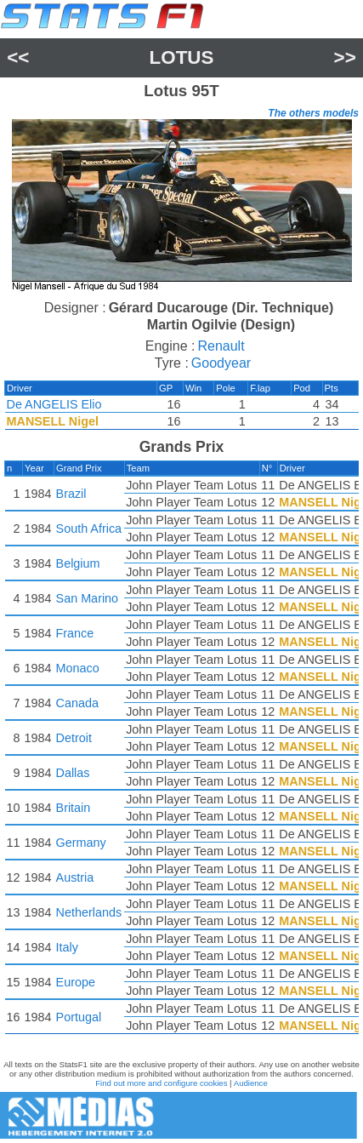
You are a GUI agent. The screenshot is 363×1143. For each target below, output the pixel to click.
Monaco (77, 668)
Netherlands (89, 912)
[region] (181, 207)
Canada (77, 703)
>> (345, 57)
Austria (75, 877)
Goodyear (221, 363)
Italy (67, 947)
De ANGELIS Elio (54, 404)
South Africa (89, 528)
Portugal (79, 1017)
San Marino (87, 598)
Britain (73, 807)
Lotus (182, 57)
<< (18, 57)
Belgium (78, 563)
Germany (81, 842)
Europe (75, 982)
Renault (220, 346)
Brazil (71, 493)
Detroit (74, 738)
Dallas (73, 773)
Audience (251, 1083)
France (75, 633)
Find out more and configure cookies (161, 1083)
